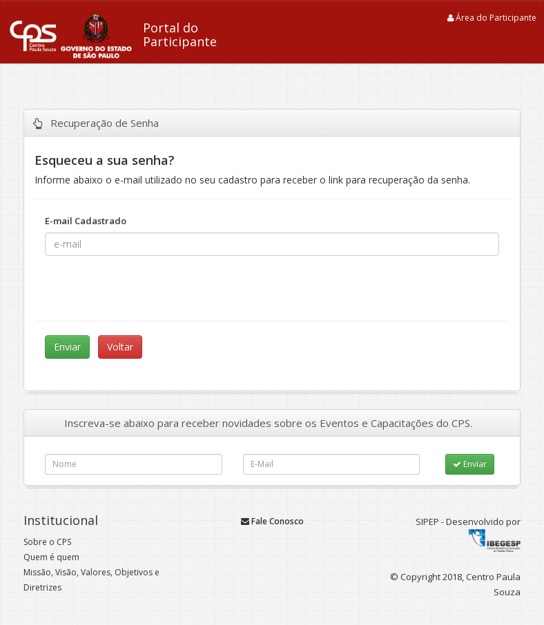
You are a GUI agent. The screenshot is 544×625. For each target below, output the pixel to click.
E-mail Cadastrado (89, 221)
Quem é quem (51, 557)
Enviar (470, 464)
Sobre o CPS (47, 542)
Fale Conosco (272, 521)
